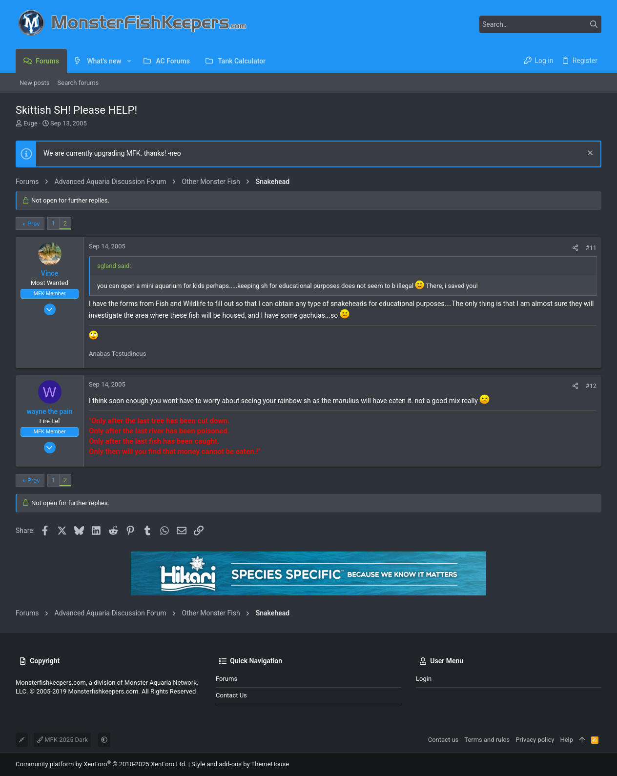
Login (424, 678)
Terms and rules (487, 739)
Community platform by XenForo (101, 764)
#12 (590, 385)
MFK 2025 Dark (62, 739)
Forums (226, 678)
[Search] (540, 24)
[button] (129, 61)
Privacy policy (534, 739)
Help (566, 739)
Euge (30, 123)
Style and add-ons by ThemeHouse (240, 764)
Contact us (231, 695)
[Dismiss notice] (589, 154)
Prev (33, 223)
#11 (590, 247)
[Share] (575, 247)
